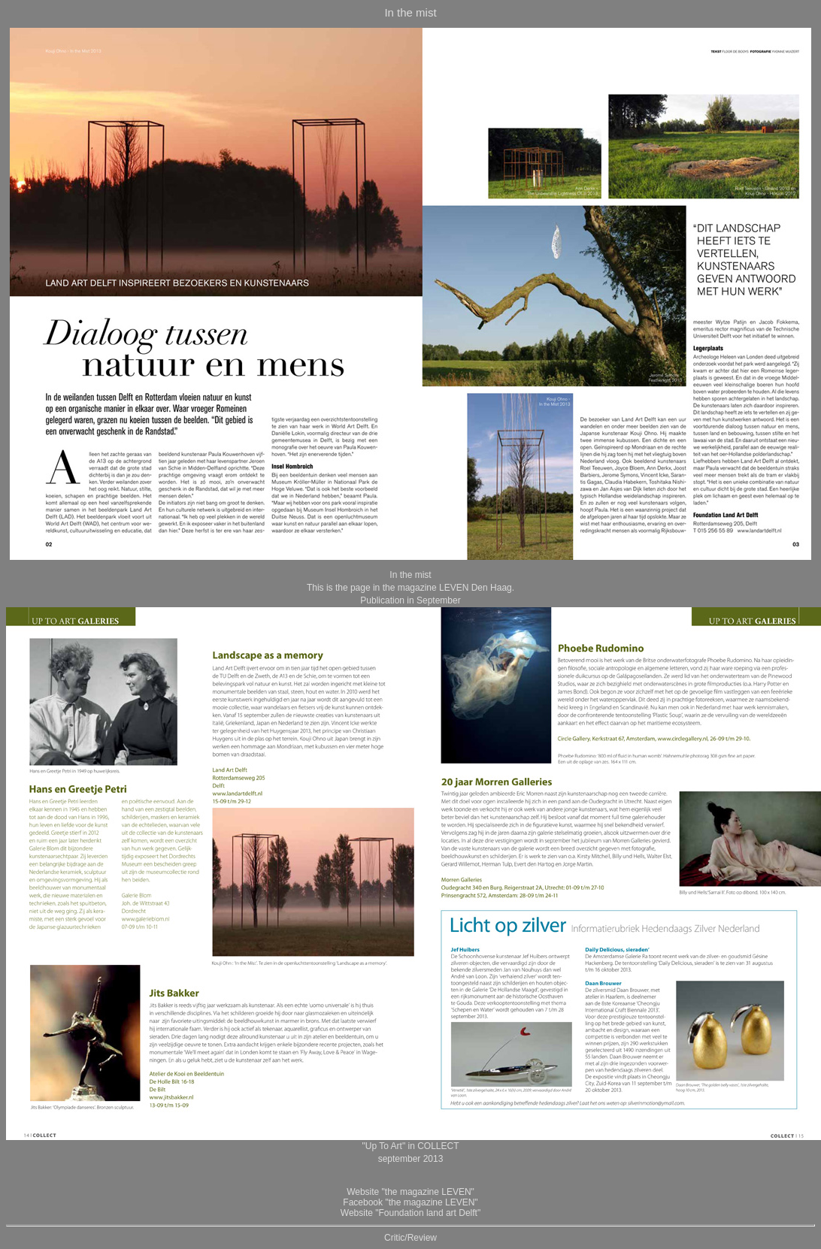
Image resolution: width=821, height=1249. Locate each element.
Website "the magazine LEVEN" (410, 1192)
